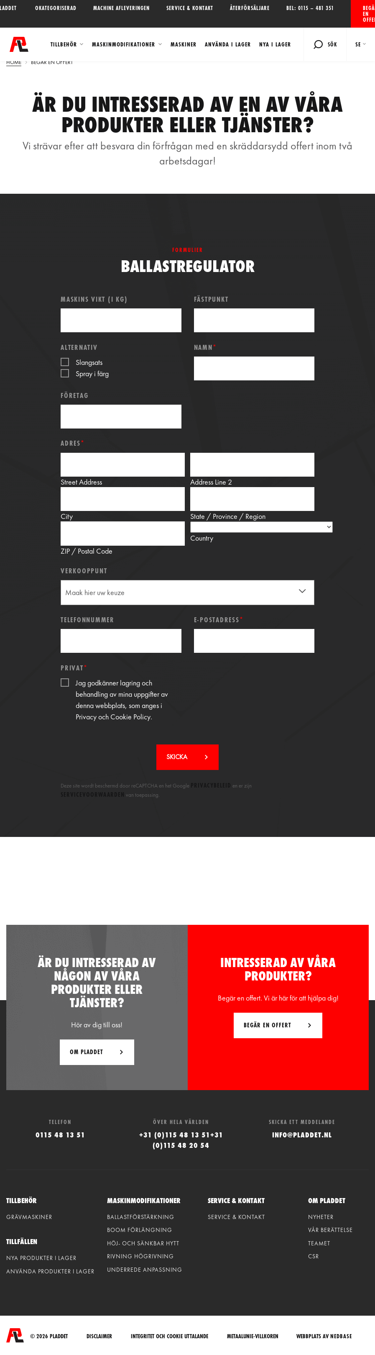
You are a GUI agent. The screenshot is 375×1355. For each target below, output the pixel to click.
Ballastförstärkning (140, 1217)
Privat (74, 667)
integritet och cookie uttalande (169, 1335)
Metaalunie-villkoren (252, 1335)
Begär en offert (369, 13)
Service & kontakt (189, 8)
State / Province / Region (227, 516)
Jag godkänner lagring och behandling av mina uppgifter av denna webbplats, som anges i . (122, 699)
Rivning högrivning (140, 1256)
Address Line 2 (211, 482)
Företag (74, 395)
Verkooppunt (84, 570)
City (67, 516)
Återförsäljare (250, 8)
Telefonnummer (88, 619)
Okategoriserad (56, 8)
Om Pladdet (86, 1051)
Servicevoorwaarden (93, 794)
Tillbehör (63, 44)
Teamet (319, 1243)
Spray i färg (92, 373)
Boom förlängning (139, 1230)
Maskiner (183, 44)
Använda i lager (227, 44)
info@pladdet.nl (302, 1134)
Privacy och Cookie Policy (113, 716)
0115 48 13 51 (60, 1134)
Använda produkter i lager (50, 1271)
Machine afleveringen (121, 8)
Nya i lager (274, 44)
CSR (313, 1256)
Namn (205, 347)
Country (201, 538)
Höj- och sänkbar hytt (143, 1243)
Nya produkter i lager (41, 1258)
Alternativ (79, 347)
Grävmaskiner (29, 1217)
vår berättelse (330, 1230)
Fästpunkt (211, 299)
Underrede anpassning (144, 1269)
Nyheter (321, 1217)
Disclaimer (99, 1335)
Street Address (81, 482)
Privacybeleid (211, 785)
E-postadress (219, 619)
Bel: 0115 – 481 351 (310, 8)
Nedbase (341, 1335)
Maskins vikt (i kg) (94, 299)
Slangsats (89, 362)
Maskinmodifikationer (123, 44)
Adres (73, 443)
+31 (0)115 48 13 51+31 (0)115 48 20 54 (181, 1140)
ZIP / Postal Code (86, 551)
